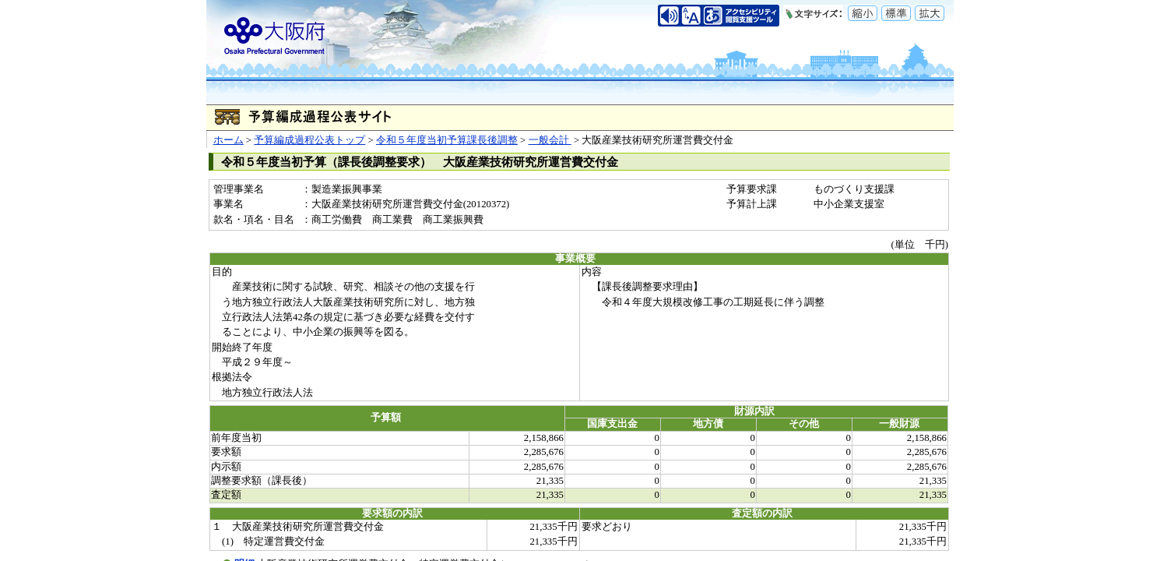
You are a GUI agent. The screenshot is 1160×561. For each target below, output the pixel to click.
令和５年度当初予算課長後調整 (447, 140)
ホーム (228, 140)
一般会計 (550, 140)
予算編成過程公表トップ (309, 140)
